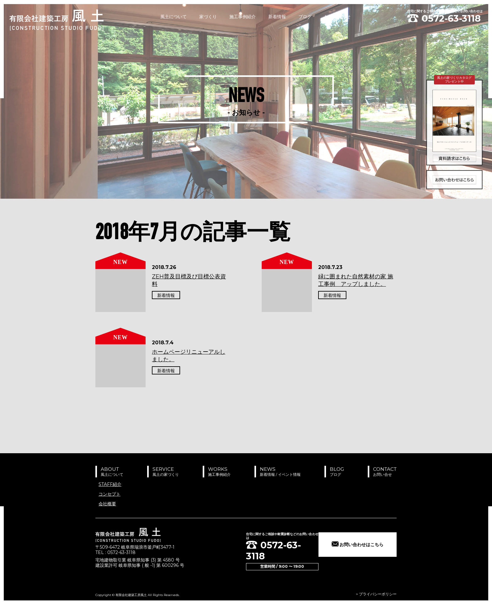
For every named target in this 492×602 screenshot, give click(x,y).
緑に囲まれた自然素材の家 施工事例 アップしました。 (355, 280)
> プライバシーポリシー (376, 592)
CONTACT (382, 471)
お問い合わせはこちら (362, 544)
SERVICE (164, 471)
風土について (173, 16)
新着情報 (277, 16)
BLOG (332, 471)
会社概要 (107, 503)
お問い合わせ (337, 16)
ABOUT (111, 471)
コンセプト (109, 494)
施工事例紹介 (242, 16)
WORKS (216, 471)
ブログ (305, 16)
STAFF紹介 (110, 484)
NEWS (275, 471)
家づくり (208, 16)
